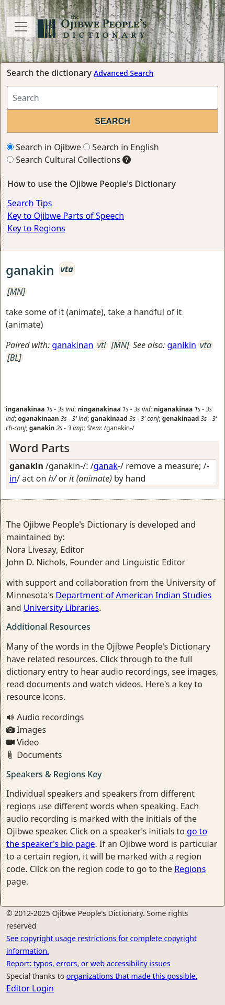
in (13, 478)
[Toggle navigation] (21, 26)
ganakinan (72, 345)
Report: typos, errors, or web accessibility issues (88, 963)
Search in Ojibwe (44, 147)
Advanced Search (123, 73)
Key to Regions (36, 228)
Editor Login (30, 988)
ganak (106, 466)
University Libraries (61, 607)
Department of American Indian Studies (133, 595)
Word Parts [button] (39, 447)
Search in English (121, 147)
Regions (190, 869)
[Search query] (112, 97)
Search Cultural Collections (63, 159)
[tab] (112, 448)
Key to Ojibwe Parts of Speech (65, 215)
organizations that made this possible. (131, 976)
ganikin (181, 345)
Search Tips (29, 203)
